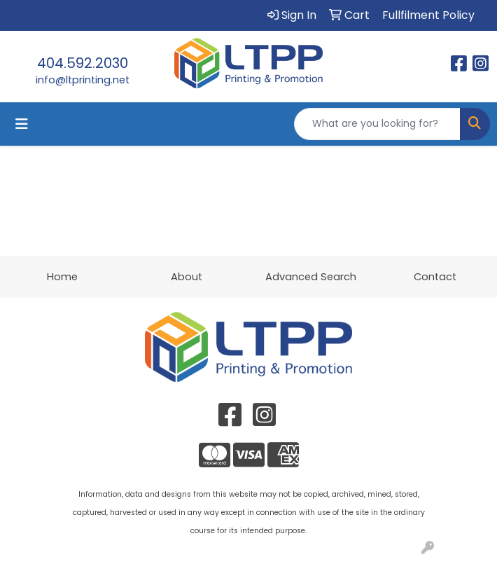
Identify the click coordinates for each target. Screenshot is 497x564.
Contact (435, 277)
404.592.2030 (82, 63)
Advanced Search (310, 277)
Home (62, 277)
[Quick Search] (377, 124)
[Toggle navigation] (21, 124)
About (186, 277)
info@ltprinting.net (83, 80)
